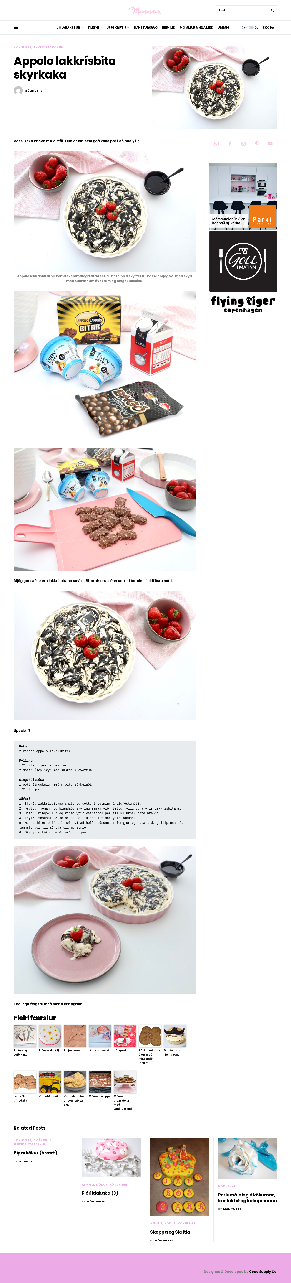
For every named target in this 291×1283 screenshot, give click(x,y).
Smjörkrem (72, 1050)
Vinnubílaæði (48, 1096)
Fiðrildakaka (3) (100, 1193)
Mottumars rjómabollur (172, 1052)
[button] (16, 27)
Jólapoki (120, 1050)
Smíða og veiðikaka (21, 1052)
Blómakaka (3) (49, 1050)
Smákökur (42, 1140)
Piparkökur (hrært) (35, 1153)
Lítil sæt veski (99, 1050)
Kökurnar (22, 47)
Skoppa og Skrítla (170, 1232)
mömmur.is (33, 90)
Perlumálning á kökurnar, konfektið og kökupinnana (247, 1198)
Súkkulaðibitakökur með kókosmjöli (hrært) (149, 1056)
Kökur (101, 1184)
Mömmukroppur (100, 1098)
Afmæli (88, 1184)
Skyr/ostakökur (48, 47)
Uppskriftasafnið (29, 1144)
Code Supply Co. (263, 1271)
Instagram (73, 1004)
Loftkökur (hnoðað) (21, 1098)
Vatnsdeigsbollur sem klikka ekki (74, 1100)
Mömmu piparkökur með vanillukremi (123, 1102)
